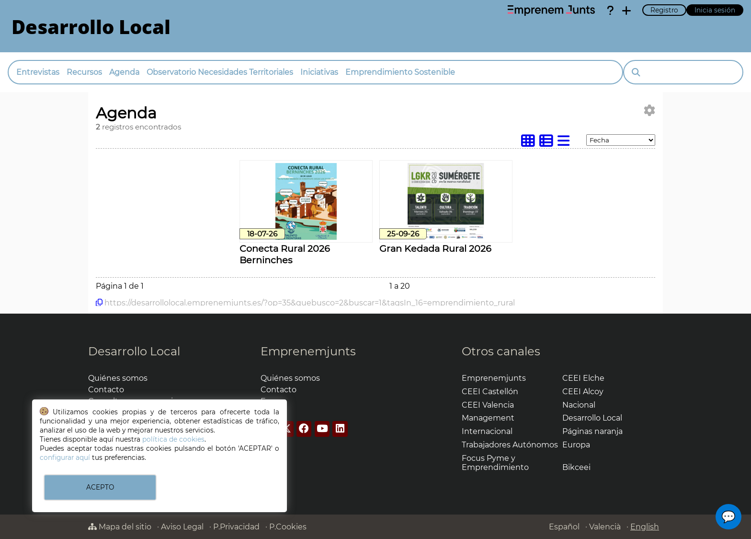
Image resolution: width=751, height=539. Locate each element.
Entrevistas (37, 72)
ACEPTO (100, 487)
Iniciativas (319, 72)
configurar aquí (65, 457)
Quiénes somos (118, 378)
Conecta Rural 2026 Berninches (284, 254)
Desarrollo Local (134, 351)
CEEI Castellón (490, 391)
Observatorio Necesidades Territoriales (220, 72)
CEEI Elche (583, 378)
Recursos (84, 72)
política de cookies (173, 439)
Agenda (124, 72)
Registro (664, 10)
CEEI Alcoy (582, 391)
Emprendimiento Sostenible (400, 72)
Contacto (106, 389)
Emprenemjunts (308, 351)
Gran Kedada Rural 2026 (435, 248)
